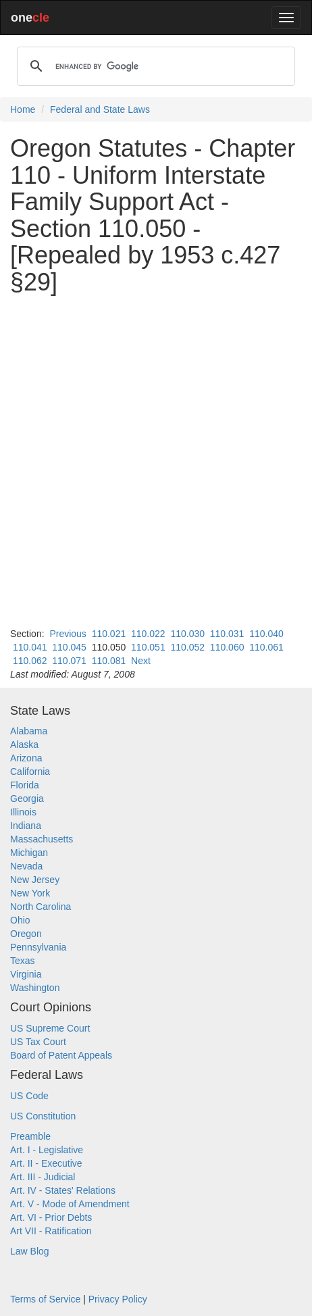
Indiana (25, 825)
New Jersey (34, 879)
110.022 (148, 633)
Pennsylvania (38, 947)
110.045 (69, 647)
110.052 (187, 647)
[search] (154, 66)
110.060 (227, 647)
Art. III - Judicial (42, 1176)
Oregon (26, 933)
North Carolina (40, 906)
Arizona (26, 758)
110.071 (69, 660)
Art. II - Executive (46, 1163)
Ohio (20, 920)
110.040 (266, 633)
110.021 (109, 633)
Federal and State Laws (100, 109)
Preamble (30, 1136)
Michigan (29, 852)
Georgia (27, 798)
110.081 (109, 660)
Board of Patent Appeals (61, 1055)
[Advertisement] (156, 461)
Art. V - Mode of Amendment (70, 1203)
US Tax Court (38, 1041)
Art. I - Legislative (46, 1149)
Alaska (24, 744)
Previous (67, 633)
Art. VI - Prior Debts (51, 1217)
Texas (22, 960)
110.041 (30, 647)
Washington (34, 987)
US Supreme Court (50, 1028)
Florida (24, 785)
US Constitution (43, 1116)
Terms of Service (45, 1299)
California (30, 771)
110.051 (148, 647)
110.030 (187, 633)
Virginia (25, 974)
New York (30, 893)
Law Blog (29, 1251)
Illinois (23, 812)
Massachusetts (41, 839)
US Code (29, 1095)
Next (141, 660)
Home (22, 109)
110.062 (30, 660)
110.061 (266, 647)
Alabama (28, 731)
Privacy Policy (117, 1299)
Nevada (26, 866)
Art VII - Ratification (51, 1230)
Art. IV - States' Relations (62, 1190)
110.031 (227, 633)
